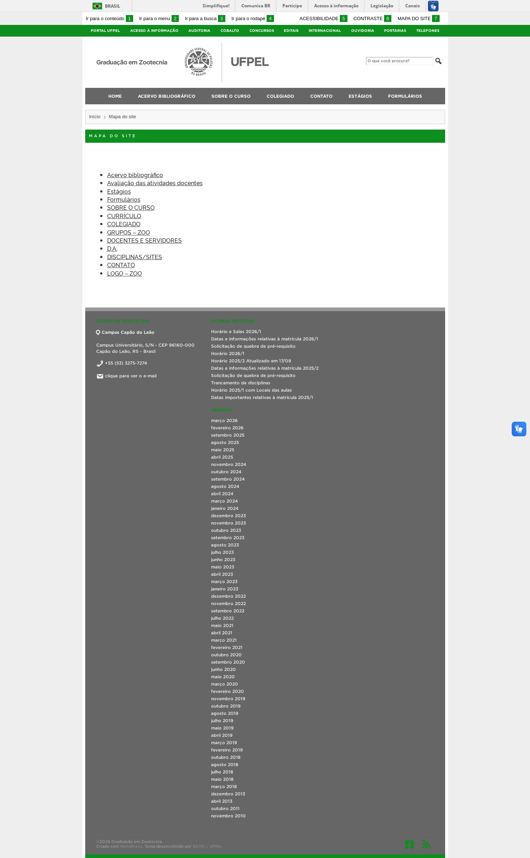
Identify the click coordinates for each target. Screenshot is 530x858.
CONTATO (121, 265)
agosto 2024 (225, 486)
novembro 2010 (228, 815)
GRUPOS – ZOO (128, 232)
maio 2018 (222, 779)
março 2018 (224, 786)
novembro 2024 (228, 464)
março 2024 (224, 501)
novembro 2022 (228, 603)
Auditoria (199, 31)
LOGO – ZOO (124, 273)
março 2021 (224, 640)
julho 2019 (222, 720)
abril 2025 (222, 457)
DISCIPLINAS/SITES (134, 257)
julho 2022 (222, 618)
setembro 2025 (227, 435)
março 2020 (224, 684)
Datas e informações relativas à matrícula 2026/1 (264, 338)
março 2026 (224, 420)
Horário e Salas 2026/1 (236, 331)
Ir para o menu (159, 18)
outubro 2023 (226, 530)
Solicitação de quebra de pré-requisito (253, 346)
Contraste (372, 18)
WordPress (131, 846)
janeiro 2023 (224, 588)
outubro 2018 (226, 757)
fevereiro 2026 (227, 427)
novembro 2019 (228, 698)
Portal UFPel (105, 31)
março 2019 (224, 742)
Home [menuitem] (115, 96)
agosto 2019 (224, 713)
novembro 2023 (228, 523)
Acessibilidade (323, 18)
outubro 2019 (226, 706)
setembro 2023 (227, 537)
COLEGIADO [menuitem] (280, 96)
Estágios (119, 191)
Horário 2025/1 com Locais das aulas (251, 390)
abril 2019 (222, 735)
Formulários (123, 199)
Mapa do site (419, 18)
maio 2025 (222, 449)
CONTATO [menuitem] (321, 96)
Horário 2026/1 (227, 353)
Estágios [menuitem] (360, 96)
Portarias (395, 31)
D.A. (112, 248)
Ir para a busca (205, 18)
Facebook (409, 844)
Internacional (325, 31)
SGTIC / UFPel (207, 846)
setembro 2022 (227, 610)
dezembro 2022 (228, 596)
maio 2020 (223, 676)
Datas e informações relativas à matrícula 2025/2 (265, 368)
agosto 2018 (224, 764)
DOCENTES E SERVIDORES (144, 240)
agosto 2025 (225, 442)
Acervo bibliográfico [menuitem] (166, 96)
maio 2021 (222, 625)
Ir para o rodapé (253, 18)
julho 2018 (222, 771)
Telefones (427, 31)
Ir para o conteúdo (109, 18)
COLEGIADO (123, 224)
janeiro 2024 (224, 508)
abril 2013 (221, 801)
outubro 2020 (226, 654)
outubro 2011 (225, 808)
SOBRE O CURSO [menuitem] (231, 96)
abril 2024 (222, 493)
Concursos (261, 31)
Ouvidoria (362, 31)
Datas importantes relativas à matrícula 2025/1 (262, 397)
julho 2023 (222, 552)
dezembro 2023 (228, 515)
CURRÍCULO (124, 216)
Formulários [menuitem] (405, 96)
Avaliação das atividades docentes (155, 183)
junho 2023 (223, 559)
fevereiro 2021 (227, 647)
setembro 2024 (228, 479)
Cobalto (230, 31)
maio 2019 (222, 727)
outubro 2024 (226, 471)
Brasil (112, 6)
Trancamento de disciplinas (240, 382)
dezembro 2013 (228, 793)
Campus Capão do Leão (125, 332)
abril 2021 (221, 632)
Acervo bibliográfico (135, 175)
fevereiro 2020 (227, 691)
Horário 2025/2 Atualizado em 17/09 (251, 360)
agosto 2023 (225, 544)
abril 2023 (222, 574)
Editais (291, 31)
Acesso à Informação (154, 31)
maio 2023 (222, 566)
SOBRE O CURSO (131, 207)
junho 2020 (223, 669)
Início (95, 116)
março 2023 (224, 581)
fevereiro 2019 (227, 749)
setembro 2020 (228, 662)
